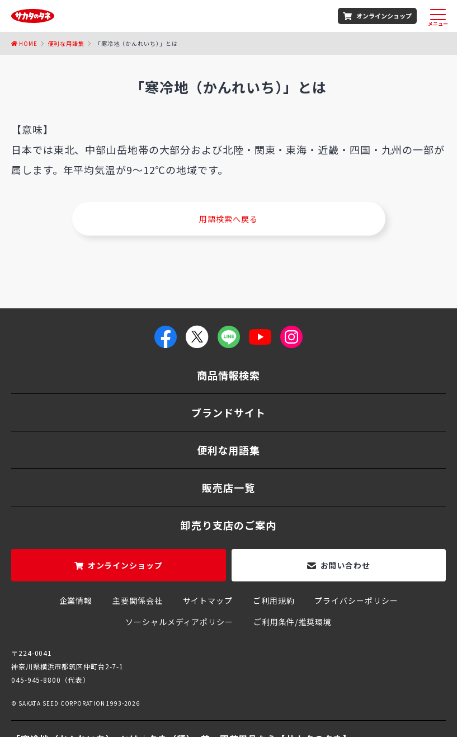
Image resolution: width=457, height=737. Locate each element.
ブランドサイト (228, 412)
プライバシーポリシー (356, 600)
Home (28, 43)
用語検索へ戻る (228, 218)
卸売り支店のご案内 (228, 525)
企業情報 (76, 600)
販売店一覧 (228, 487)
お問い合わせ (345, 565)
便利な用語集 (66, 43)
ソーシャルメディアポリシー (179, 621)
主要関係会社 (137, 600)
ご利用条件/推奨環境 (292, 621)
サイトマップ (208, 600)
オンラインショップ (384, 15)
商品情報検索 (228, 375)
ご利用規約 (274, 600)
